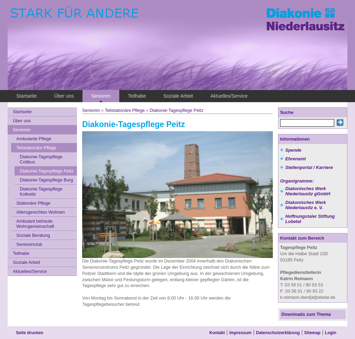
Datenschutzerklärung (278, 332)
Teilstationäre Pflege (125, 110)
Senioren (91, 110)
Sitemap (312, 332)
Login (330, 332)
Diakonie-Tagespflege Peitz (177, 110)
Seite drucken (29, 332)
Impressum (240, 332)
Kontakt (217, 332)
